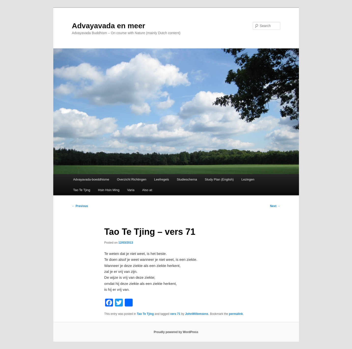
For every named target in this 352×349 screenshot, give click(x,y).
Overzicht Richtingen (131, 179)
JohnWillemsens (196, 314)
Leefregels (161, 179)
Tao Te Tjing (81, 190)
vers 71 (175, 314)
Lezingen (247, 179)
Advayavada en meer (108, 26)
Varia (130, 190)
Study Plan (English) (219, 179)
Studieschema (187, 179)
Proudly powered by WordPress (176, 332)
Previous (80, 206)
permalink (236, 314)
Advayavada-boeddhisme (91, 179)
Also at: (147, 190)
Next (275, 206)
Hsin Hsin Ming (108, 190)
